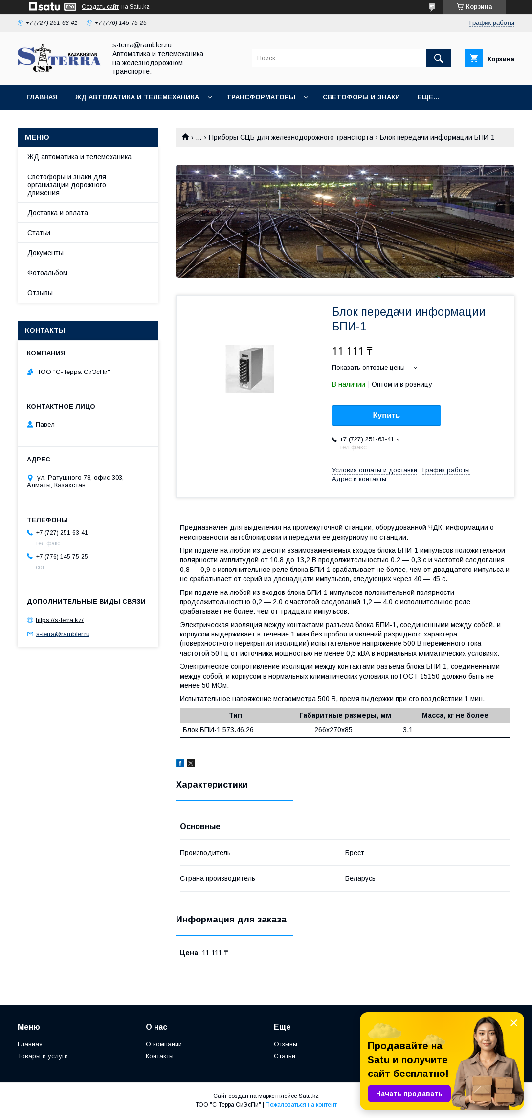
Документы (45, 253)
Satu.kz (309, 1096)
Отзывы (40, 293)
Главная (42, 97)
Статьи (38, 233)
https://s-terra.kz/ (60, 619)
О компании (164, 1044)
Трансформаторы (260, 97)
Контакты (160, 1056)
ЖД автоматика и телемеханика (137, 97)
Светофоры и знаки (361, 97)
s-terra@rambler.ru (62, 633)
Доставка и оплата (57, 213)
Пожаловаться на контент (301, 1104)
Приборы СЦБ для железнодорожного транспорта (291, 137)
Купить (386, 415)
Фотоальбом (47, 273)
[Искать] (438, 58)
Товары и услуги (43, 1056)
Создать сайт (100, 6)
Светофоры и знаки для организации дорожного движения (66, 185)
